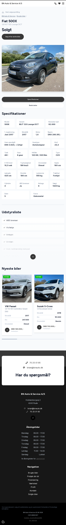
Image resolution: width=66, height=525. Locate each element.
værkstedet (40, 459)
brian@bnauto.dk (33, 367)
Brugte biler (21, 16)
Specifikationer (33, 99)
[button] (55, 86)
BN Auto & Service (8, 16)
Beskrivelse (33, 105)
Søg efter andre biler (12, 37)
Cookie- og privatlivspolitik (33, 518)
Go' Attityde (33, 520)
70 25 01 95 (33, 363)
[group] (33, 68)
